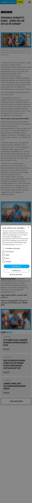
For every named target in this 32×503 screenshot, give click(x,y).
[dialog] (16, 251)
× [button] (28, 227)
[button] (16, 275)
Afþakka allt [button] (16, 270)
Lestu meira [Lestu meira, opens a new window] (19, 244)
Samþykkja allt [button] (16, 266)
